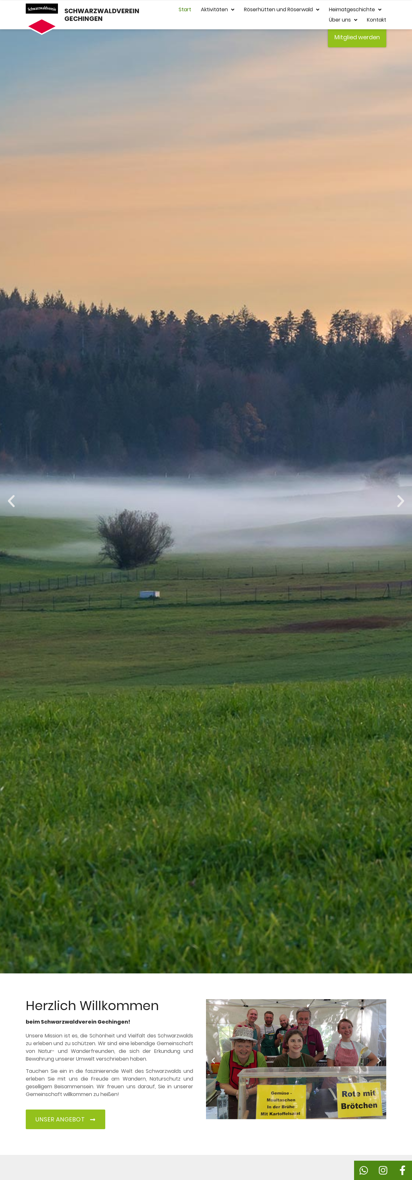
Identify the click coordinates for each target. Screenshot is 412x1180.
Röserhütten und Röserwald (281, 10)
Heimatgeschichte (355, 10)
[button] (11, 501)
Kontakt (376, 19)
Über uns (343, 20)
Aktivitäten (217, 10)
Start (185, 9)
